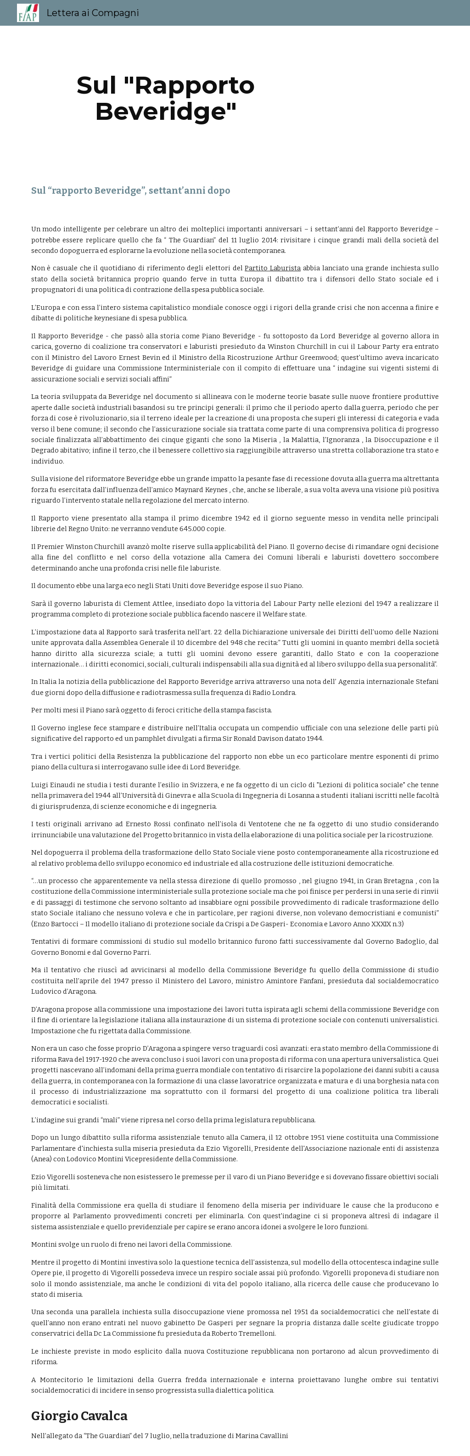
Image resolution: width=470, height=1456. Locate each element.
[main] (166, 98)
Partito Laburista (273, 268)
